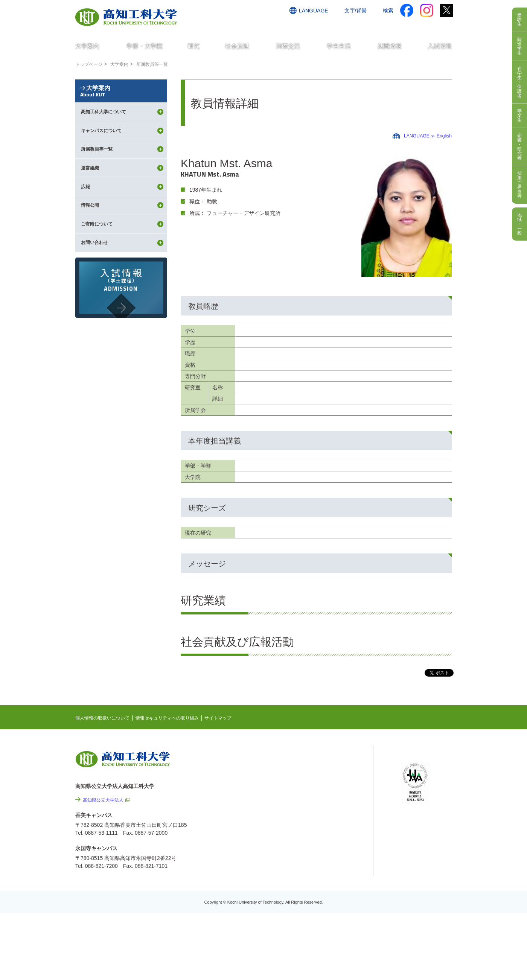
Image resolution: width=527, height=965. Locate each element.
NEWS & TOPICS (326, 759)
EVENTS (316, 770)
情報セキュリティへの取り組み (181, 718)
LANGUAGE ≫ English (424, 136)
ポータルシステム (422, 778)
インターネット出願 (420, 25)
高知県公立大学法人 (106, 800)
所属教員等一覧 (162, 64)
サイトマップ (240, 718)
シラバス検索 (417, 767)
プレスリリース (335, 874)
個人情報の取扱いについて (107, 718)
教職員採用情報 (335, 895)
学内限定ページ (419, 790)
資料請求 (378, 25)
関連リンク (319, 794)
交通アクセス (300, 25)
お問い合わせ (341, 25)
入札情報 (327, 915)
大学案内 (125, 64)
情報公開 (327, 854)
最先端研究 (319, 782)
